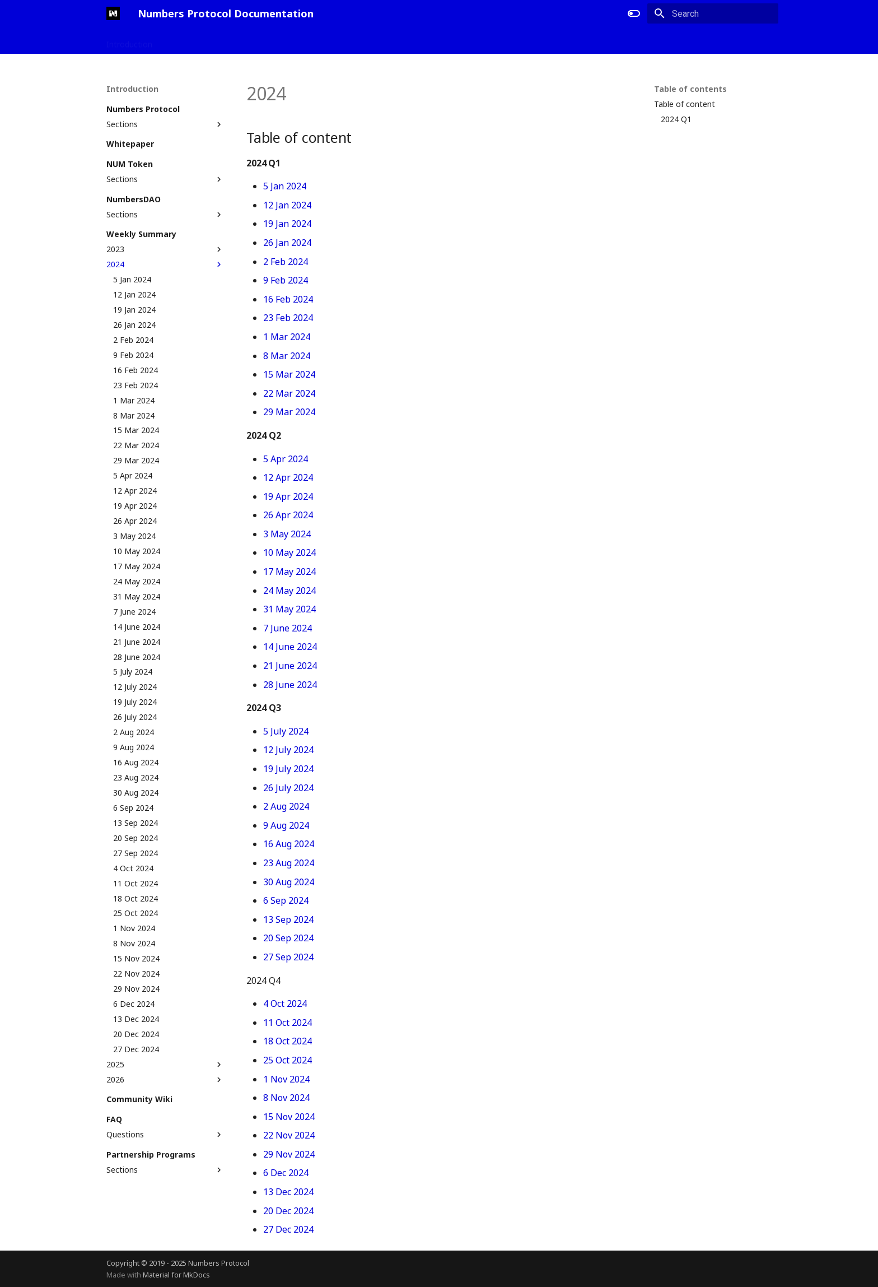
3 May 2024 (287, 534)
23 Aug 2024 (288, 863)
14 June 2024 (290, 646)
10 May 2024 (289, 552)
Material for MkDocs (176, 1275)
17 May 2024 (289, 571)
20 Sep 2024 (288, 938)
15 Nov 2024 (289, 1117)
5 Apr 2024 (285, 459)
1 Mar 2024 (286, 337)
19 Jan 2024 (287, 223)
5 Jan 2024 (284, 186)
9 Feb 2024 (285, 280)
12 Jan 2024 (287, 205)
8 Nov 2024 (286, 1097)
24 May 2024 (289, 590)
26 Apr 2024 (288, 515)
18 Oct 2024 (287, 1041)
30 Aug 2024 (288, 882)
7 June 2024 (287, 628)
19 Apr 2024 (288, 496)
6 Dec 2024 (286, 1173)
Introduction (129, 41)
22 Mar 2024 (289, 393)
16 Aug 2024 (288, 844)
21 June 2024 (290, 665)
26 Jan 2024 (287, 242)
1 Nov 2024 (286, 1079)
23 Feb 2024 (288, 318)
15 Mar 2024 (289, 374)
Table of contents (690, 89)
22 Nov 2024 (289, 1135)
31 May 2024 (289, 609)
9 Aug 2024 (286, 825)
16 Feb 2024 (288, 299)
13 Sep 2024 (288, 919)
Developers (244, 41)
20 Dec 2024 (288, 1211)
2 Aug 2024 (286, 806)
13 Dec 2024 (288, 1192)
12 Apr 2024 (288, 477)
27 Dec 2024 (288, 1229)
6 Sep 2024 (286, 900)
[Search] (712, 13)
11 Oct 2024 (287, 1022)
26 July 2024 (288, 788)
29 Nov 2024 (289, 1154)
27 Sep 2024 (288, 957)
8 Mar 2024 (286, 356)
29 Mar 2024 (289, 412)
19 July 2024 (288, 769)
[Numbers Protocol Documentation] (113, 13)
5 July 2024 (286, 731)
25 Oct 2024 (287, 1060)
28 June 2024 (290, 685)
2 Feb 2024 (285, 261)
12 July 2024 (288, 750)
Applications (188, 41)
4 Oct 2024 (285, 1003)
